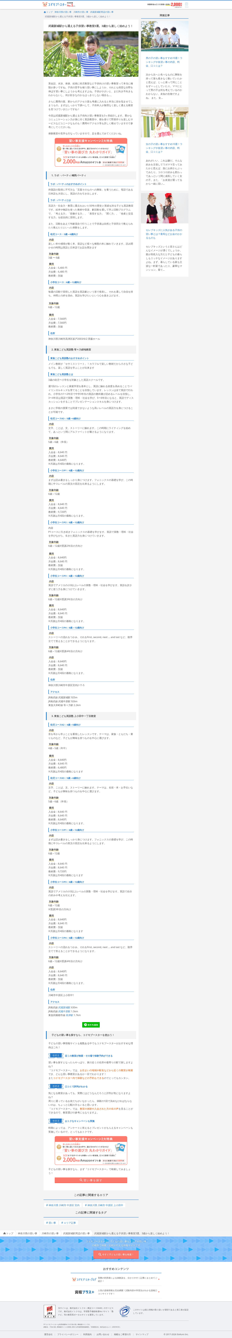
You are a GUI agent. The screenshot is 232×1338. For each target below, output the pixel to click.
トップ (48, 11)
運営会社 (48, 1334)
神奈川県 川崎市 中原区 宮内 (63, 1205)
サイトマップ (142, 1334)
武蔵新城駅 (64, 1007)
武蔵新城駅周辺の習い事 (102, 11)
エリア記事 (68, 1222)
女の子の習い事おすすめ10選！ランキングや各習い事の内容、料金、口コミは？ (164, 147)
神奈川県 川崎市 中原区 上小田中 (104, 1205)
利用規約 (87, 1334)
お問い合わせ (103, 1334)
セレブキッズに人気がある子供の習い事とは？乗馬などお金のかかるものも (164, 233)
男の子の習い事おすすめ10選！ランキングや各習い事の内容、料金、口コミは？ (164, 61)
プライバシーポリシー (67, 1334)
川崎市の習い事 (80, 11)
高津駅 (69, 1015)
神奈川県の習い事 (63, 11)
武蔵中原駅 (64, 1011)
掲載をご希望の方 (122, 1334)
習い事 (51, 1222)
